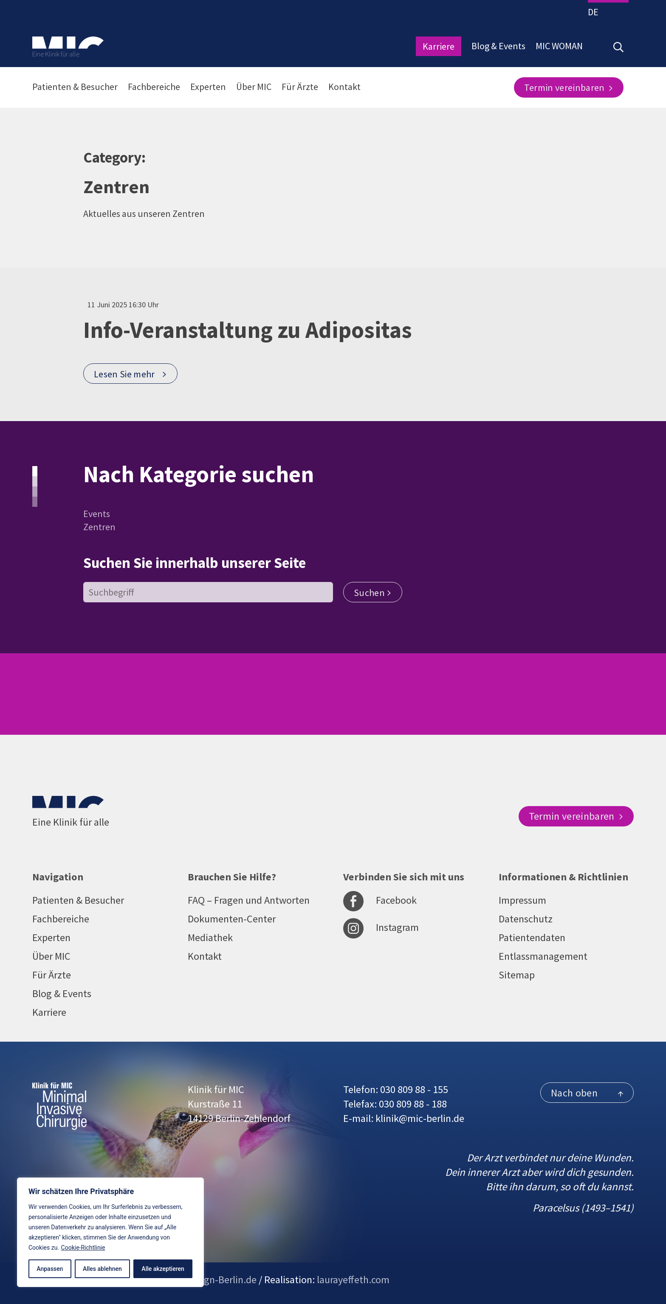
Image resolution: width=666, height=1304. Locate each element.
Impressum (522, 900)
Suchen (373, 593)
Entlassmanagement (543, 956)
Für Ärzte (300, 87)
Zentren (99, 527)
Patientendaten (532, 937)
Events (96, 514)
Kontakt (344, 87)
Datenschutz (526, 918)
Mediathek (210, 937)
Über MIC (253, 87)
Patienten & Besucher (75, 87)
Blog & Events (498, 46)
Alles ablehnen (102, 1268)
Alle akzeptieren (162, 1268)
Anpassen (50, 1268)
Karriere (438, 46)
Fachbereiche (154, 87)
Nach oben (587, 1092)
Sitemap (517, 974)
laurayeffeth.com (353, 1279)
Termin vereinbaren (568, 87)
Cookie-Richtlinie (83, 1247)
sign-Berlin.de (227, 1279)
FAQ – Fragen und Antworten (249, 900)
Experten (208, 87)
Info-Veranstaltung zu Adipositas (247, 329)
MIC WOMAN (559, 46)
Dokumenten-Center (232, 918)
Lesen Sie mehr (130, 374)
